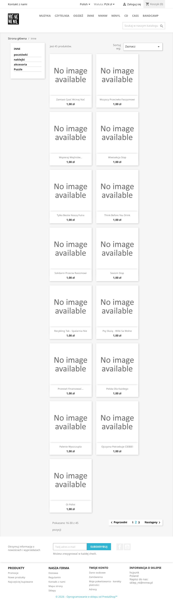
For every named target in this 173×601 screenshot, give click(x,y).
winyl (115, 16)
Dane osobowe (97, 572)
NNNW (102, 16)
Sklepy (52, 590)
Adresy (93, 589)
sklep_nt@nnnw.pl (141, 582)
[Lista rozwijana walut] (110, 5)
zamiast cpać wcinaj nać (70, 99)
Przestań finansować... (70, 388)
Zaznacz (143, 47)
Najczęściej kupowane (20, 581)
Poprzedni (118, 523)
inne (90, 16)
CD (126, 16)
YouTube (127, 546)
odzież (78, 16)
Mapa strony (55, 586)
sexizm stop (117, 273)
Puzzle (18, 69)
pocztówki (21, 55)
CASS (135, 16)
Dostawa (53, 573)
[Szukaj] (144, 25)
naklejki (19, 59)
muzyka (45, 16)
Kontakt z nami (17, 4)
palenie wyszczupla (70, 446)
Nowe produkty (16, 577)
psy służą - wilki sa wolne (117, 330)
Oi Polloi (70, 504)
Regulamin (54, 577)
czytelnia (62, 16)
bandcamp (150, 16)
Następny (153, 523)
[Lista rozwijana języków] (85, 5)
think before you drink (117, 215)
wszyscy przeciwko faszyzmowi (117, 99)
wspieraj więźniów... (70, 157)
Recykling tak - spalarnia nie (70, 330)
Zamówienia (96, 577)
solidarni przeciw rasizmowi (71, 273)
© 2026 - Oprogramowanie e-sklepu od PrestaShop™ (86, 596)
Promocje (13, 573)
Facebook (119, 546)
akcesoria (20, 64)
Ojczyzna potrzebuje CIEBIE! (117, 446)
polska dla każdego (117, 388)
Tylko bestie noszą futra (70, 215)
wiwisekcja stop (117, 157)
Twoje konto (98, 568)
